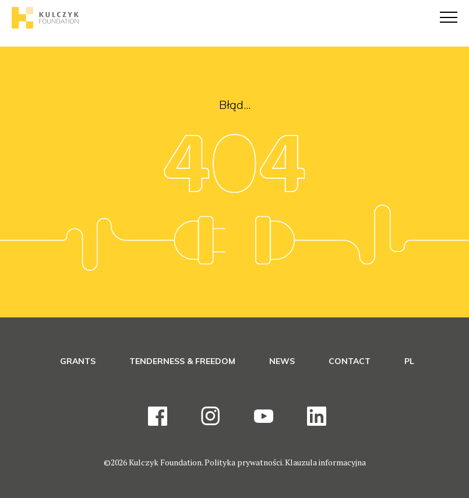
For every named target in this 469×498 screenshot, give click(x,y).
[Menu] (448, 17)
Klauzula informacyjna (325, 462)
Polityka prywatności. (244, 462)
